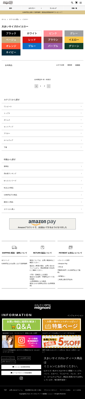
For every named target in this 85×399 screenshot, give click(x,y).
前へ (36, 86)
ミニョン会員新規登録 (21, 366)
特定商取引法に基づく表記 (33, 389)
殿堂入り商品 (8, 201)
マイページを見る (65, 389)
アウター (7, 133)
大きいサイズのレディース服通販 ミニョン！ (40, 393)
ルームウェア (8, 140)
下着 (5, 147)
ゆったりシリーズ (10, 180)
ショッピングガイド (8, 357)
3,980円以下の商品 (10, 194)
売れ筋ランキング (10, 173)
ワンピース (8, 106)
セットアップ (8, 126)
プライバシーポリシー (50, 389)
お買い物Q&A (47, 260)
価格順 (69, 65)
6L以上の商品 (8, 187)
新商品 (6, 166)
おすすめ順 (60, 65)
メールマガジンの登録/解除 (21, 372)
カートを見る (77, 389)
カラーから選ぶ (9, 208)
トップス (7, 113)
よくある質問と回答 (24, 357)
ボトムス (7, 119)
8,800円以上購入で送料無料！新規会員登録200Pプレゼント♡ (42, 12)
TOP (5, 389)
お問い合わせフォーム (8, 361)
